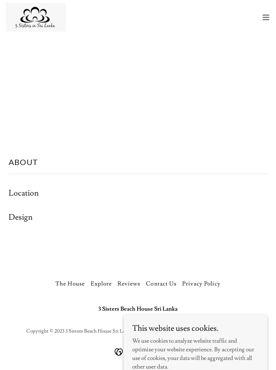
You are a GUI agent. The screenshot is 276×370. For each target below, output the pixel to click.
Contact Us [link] (161, 283)
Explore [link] (101, 283)
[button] (266, 17)
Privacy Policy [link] (201, 283)
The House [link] (70, 283)
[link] (36, 17)
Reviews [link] (129, 283)
